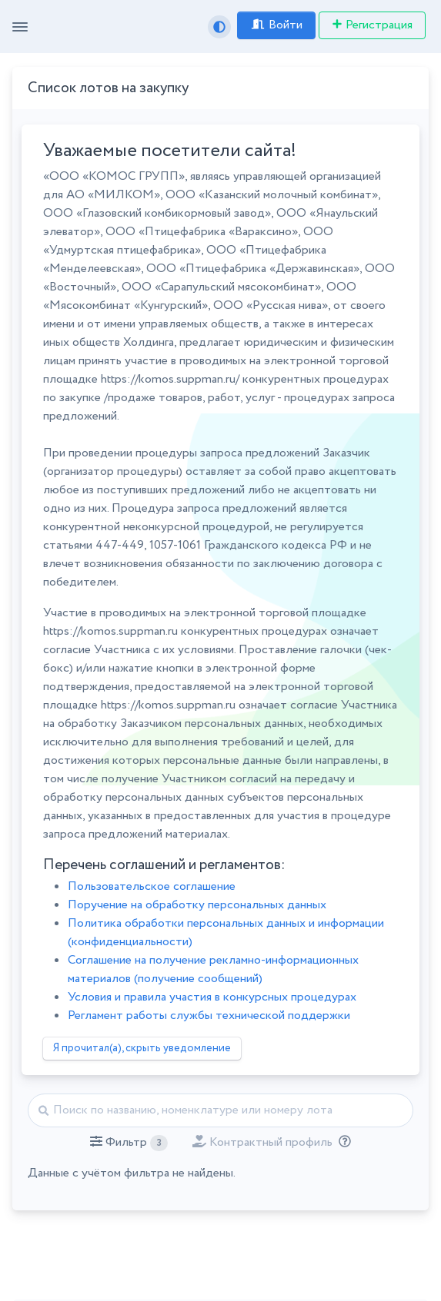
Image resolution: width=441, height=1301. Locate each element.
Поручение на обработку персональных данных (197, 905)
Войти (276, 25)
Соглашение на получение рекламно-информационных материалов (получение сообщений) (213, 969)
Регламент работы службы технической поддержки (209, 1015)
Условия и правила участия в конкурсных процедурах (212, 997)
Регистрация (372, 25)
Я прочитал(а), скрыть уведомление (142, 1048)
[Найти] (220, 1110)
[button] (129, 1142)
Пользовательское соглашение (152, 886)
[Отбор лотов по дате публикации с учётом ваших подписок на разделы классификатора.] (341, 1142)
